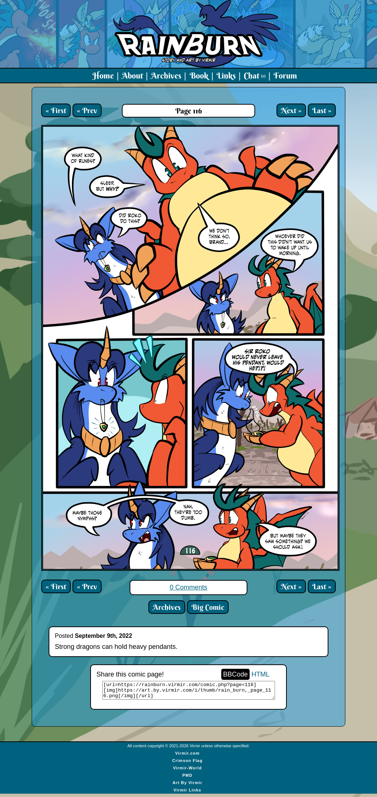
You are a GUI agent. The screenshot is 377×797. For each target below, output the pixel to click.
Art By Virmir (187, 786)
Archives (166, 75)
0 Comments (188, 587)
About (132, 75)
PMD (187, 778)
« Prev (87, 110)
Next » (291, 110)
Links (226, 75)
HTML (260, 674)
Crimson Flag (187, 764)
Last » (321, 110)
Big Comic (207, 607)
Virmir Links (187, 793)
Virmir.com (187, 756)
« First (56, 110)
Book (199, 75)
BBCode (235, 674)
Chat (254, 75)
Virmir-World (187, 771)
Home (103, 75)
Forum (285, 75)
